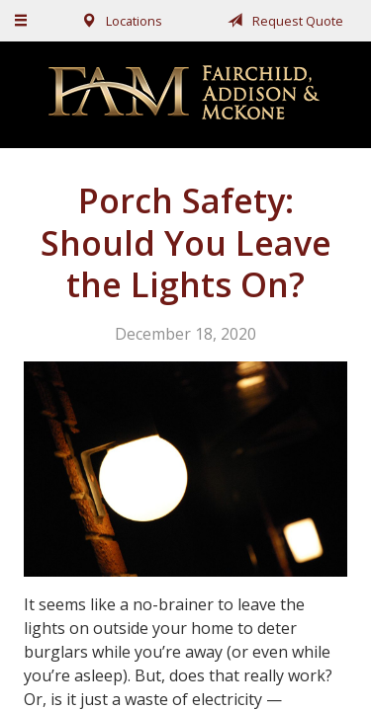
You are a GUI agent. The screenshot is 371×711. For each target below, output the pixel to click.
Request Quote (282, 21)
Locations (118, 21)
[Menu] (22, 21)
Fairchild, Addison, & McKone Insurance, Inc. (186, 94)
